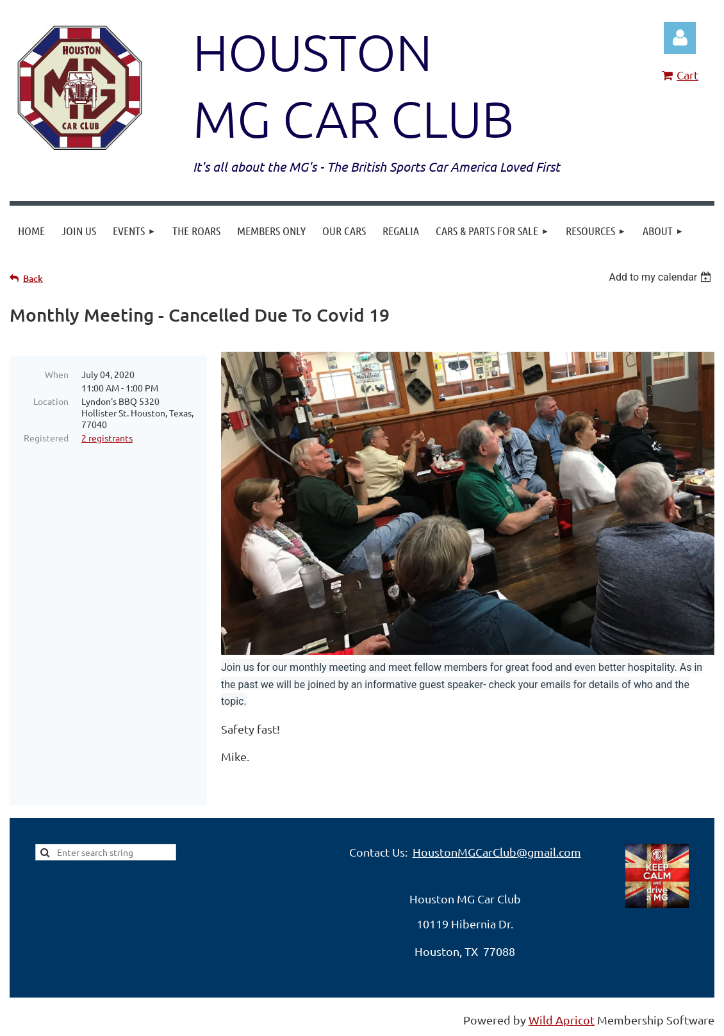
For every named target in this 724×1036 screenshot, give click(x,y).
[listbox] (661, 277)
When (57, 374)
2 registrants (107, 437)
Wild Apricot (562, 1019)
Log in (680, 38)
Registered (46, 437)
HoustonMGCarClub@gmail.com (497, 852)
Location (51, 401)
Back (33, 278)
